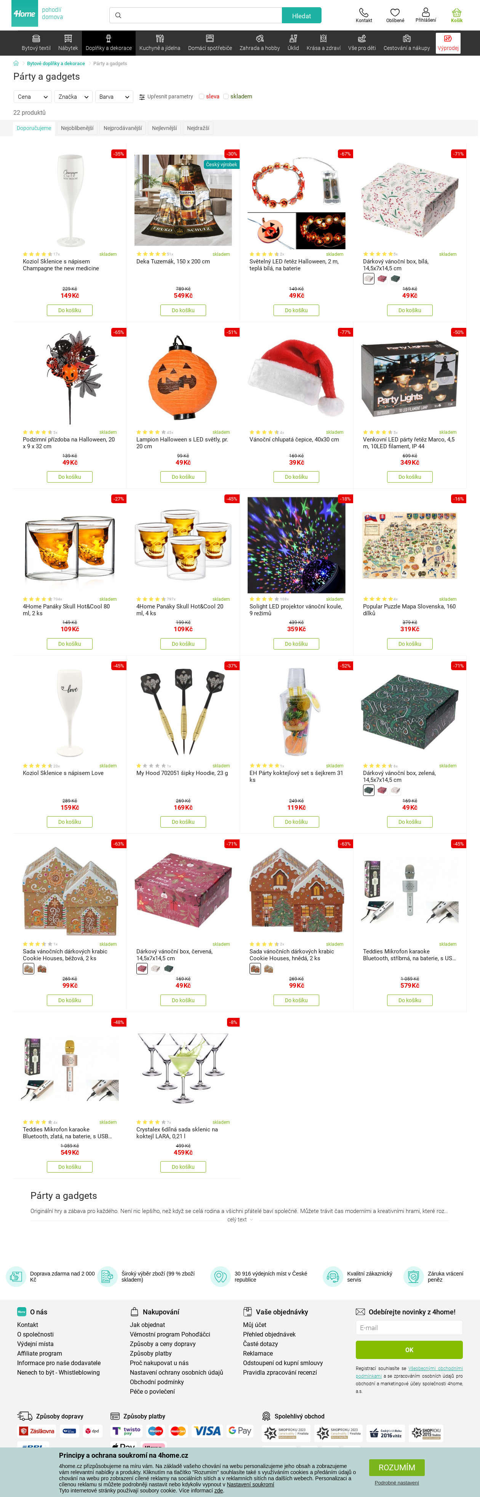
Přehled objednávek (269, 1334)
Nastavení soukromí (250, 1484)
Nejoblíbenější (77, 128)
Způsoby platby (151, 1353)
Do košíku (69, 310)
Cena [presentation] (24, 96)
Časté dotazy (260, 1344)
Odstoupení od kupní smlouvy (283, 1363)
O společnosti (35, 1334)
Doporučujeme (34, 128)
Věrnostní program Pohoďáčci (170, 1334)
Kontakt (27, 1325)
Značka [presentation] (68, 96)
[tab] (32, 96)
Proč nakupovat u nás (159, 1363)
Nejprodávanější (123, 128)
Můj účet (254, 1325)
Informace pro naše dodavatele (59, 1363)
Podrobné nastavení (397, 1483)
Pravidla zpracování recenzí (280, 1372)
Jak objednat (147, 1325)
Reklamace (258, 1353)
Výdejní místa (35, 1344)
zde (218, 1490)
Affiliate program (39, 1353)
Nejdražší (198, 128)
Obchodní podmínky (157, 1382)
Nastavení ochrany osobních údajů (176, 1372)
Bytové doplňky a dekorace (56, 63)
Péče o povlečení (152, 1391)
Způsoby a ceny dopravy (163, 1344)
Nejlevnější (164, 128)
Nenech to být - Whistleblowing (58, 1372)
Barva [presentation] (106, 96)
